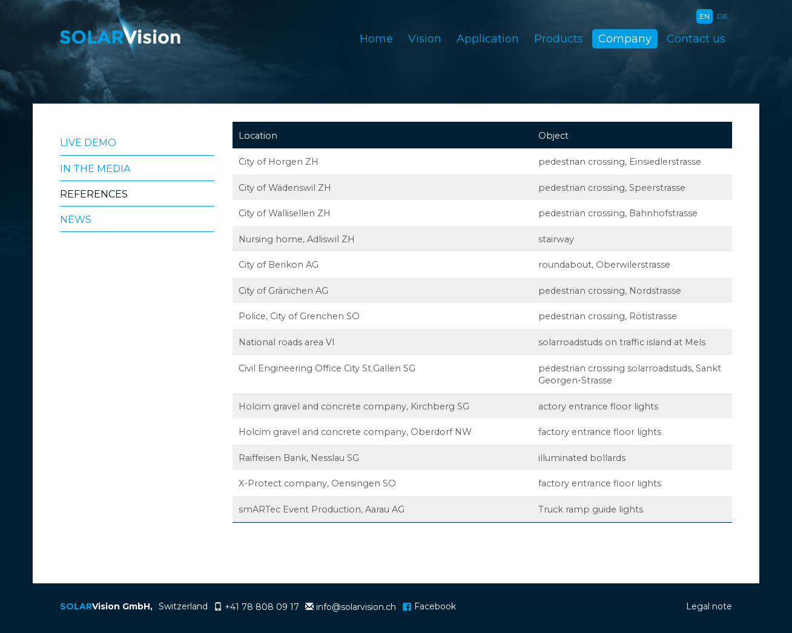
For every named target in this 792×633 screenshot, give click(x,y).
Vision (424, 38)
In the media (95, 168)
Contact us (696, 38)
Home (376, 38)
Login (662, 608)
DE (722, 16)
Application (488, 38)
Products (558, 38)
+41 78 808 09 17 (262, 607)
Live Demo (88, 142)
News (75, 219)
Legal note (709, 606)
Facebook (429, 606)
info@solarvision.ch (356, 607)
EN (704, 16)
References (94, 194)
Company (625, 38)
